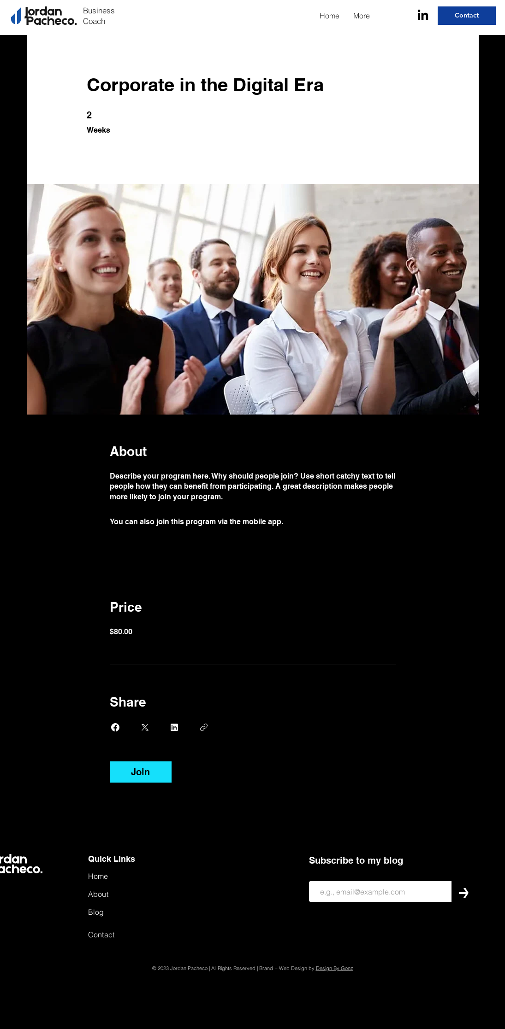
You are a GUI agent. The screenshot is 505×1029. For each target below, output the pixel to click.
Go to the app (308, 521)
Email (315, 874)
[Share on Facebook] (115, 727)
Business (99, 10)
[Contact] (467, 15)
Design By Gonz (334, 968)
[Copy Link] (203, 727)
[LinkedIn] (422, 15)
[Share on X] (144, 727)
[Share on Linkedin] (174, 727)
